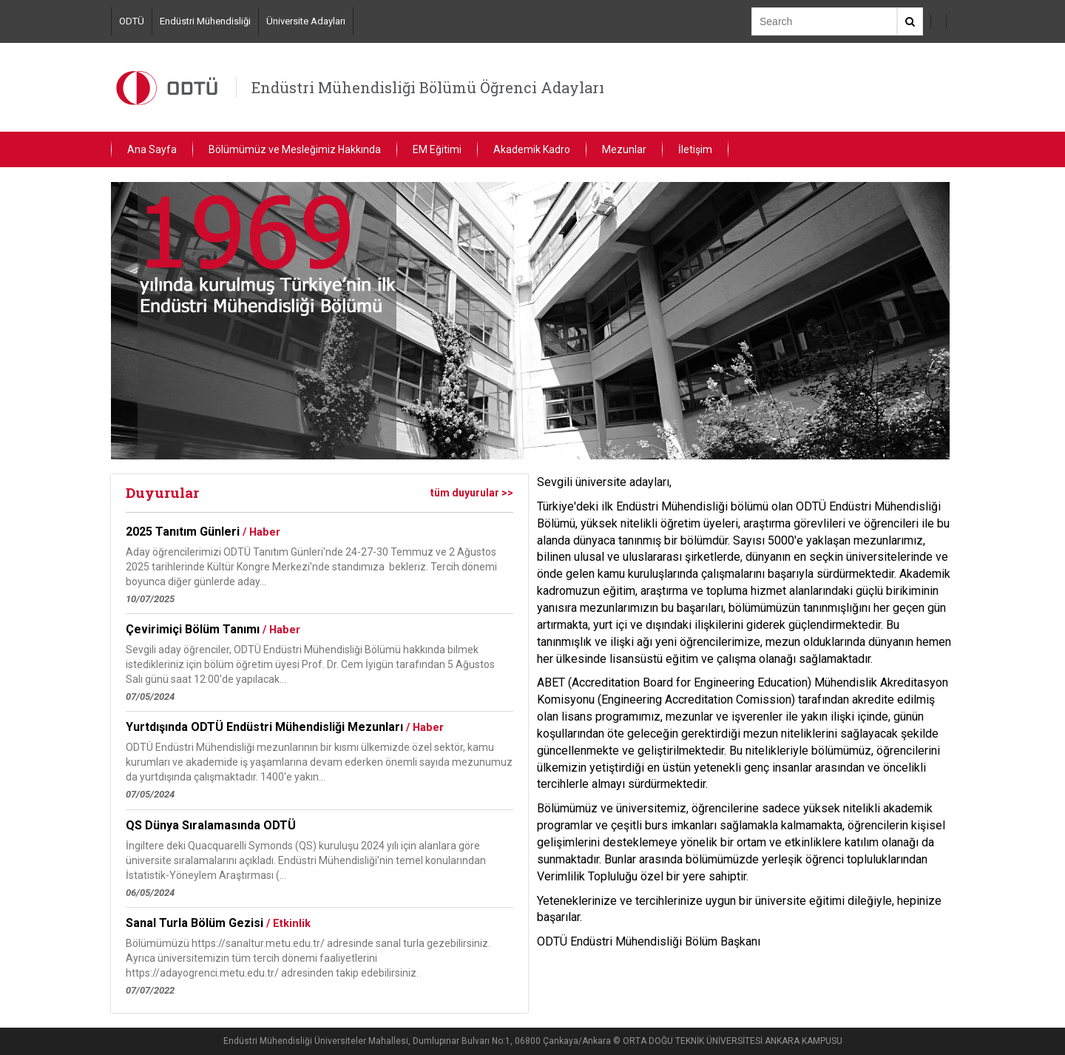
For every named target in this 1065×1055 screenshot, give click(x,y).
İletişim (695, 149)
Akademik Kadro (531, 149)
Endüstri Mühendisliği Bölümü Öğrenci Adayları (427, 87)
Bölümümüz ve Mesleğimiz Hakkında (295, 149)
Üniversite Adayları (305, 21)
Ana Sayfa (152, 149)
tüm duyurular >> (471, 493)
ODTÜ (131, 21)
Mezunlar (624, 149)
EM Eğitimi (437, 149)
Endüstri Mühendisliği (205, 21)
